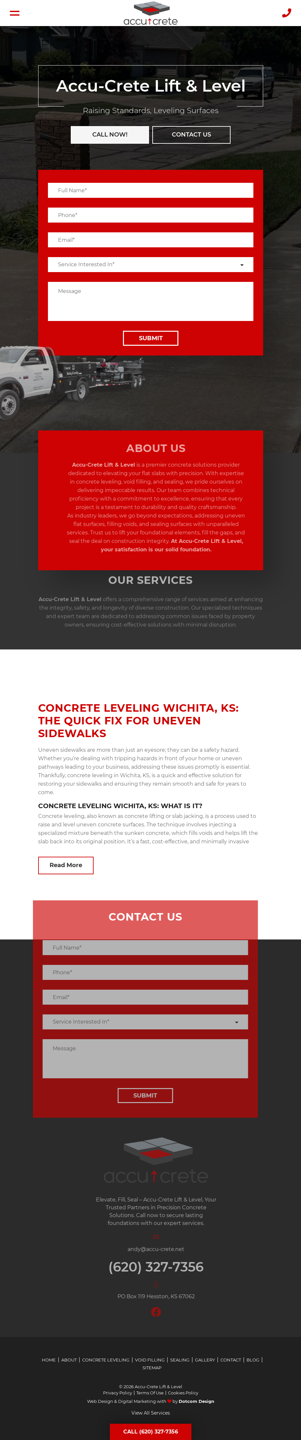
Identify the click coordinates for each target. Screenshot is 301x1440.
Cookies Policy (183, 1393)
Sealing (179, 1359)
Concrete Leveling (105, 1359)
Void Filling (150, 1359)
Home (49, 1359)
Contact (230, 1359)
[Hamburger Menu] (15, 13)
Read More (66, 865)
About (69, 1359)
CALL (109, 134)
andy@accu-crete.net (165, 1249)
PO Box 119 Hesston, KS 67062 (165, 1296)
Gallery (205, 1359)
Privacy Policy (117, 1393)
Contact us (190, 134)
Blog (253, 1359)
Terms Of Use (150, 1393)
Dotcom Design (196, 1401)
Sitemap (152, 1367)
